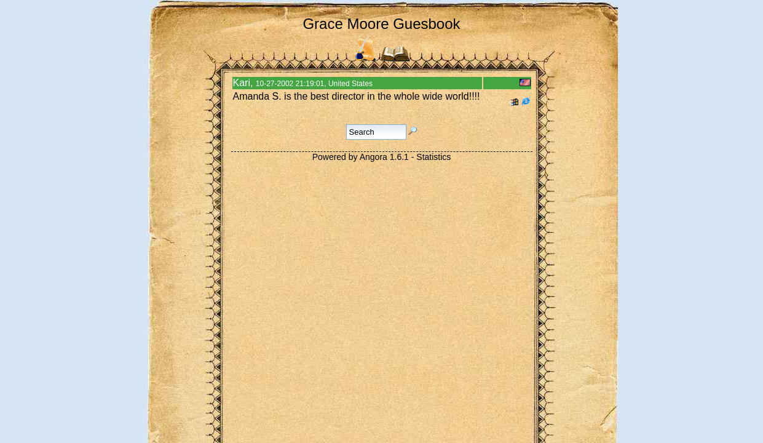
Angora (373, 157)
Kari (241, 83)
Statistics (433, 157)
